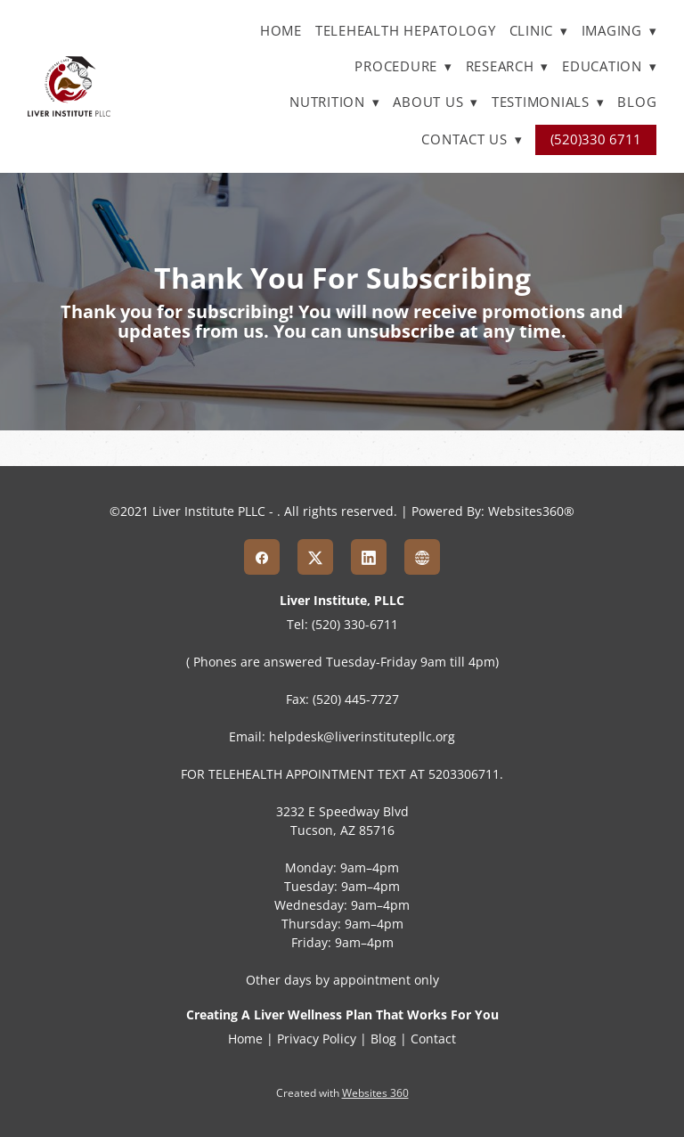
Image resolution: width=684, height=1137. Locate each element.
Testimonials (548, 102)
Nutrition (334, 102)
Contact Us (471, 139)
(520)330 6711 (595, 139)
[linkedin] (369, 557)
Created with (342, 1092)
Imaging (619, 30)
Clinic (538, 30)
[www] (422, 557)
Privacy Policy (316, 1038)
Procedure (403, 66)
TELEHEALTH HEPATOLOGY (405, 30)
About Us (435, 102)
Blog (636, 102)
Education (609, 66)
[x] (315, 557)
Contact (433, 1038)
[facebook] (262, 557)
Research (508, 66)
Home (281, 30)
